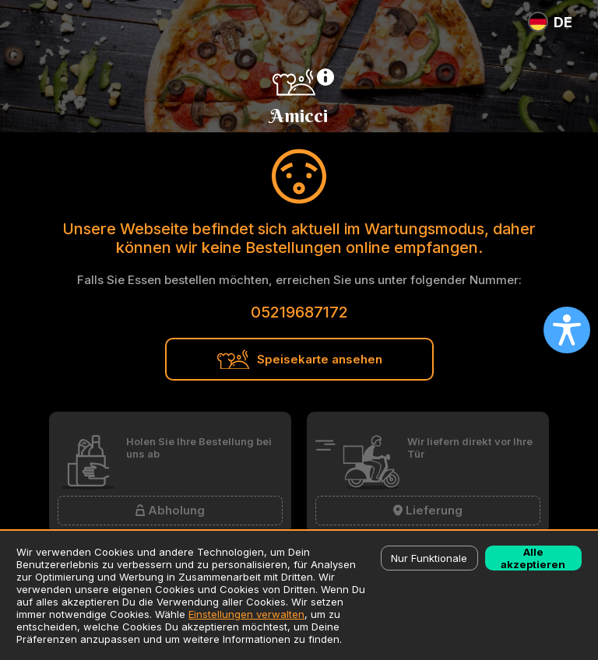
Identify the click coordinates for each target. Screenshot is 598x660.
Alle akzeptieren (533, 558)
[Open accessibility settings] (566, 330)
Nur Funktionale (429, 558)
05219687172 (299, 312)
